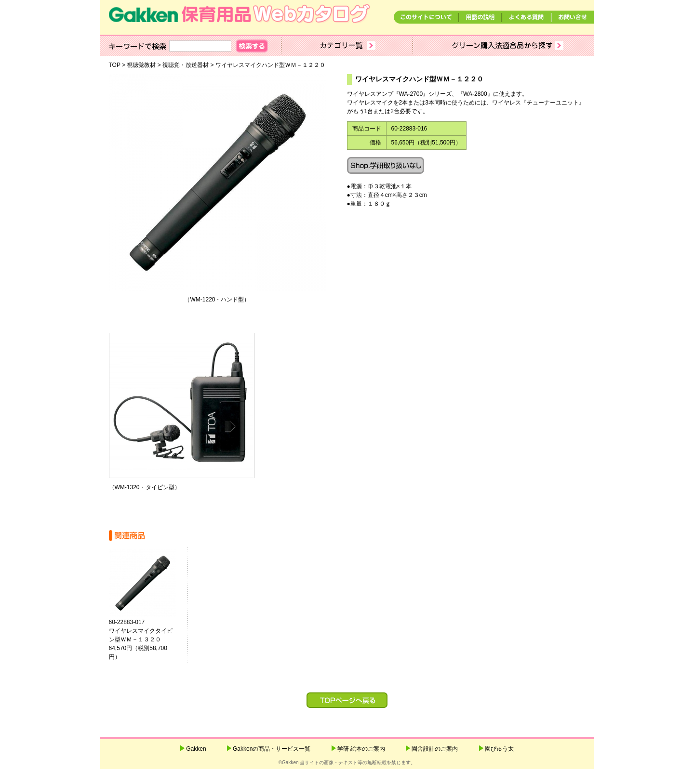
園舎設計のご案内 (435, 748)
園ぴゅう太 (499, 748)
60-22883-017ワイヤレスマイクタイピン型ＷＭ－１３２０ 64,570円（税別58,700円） (146, 639)
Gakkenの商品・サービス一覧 (271, 748)
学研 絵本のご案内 (361, 748)
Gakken (196, 748)
